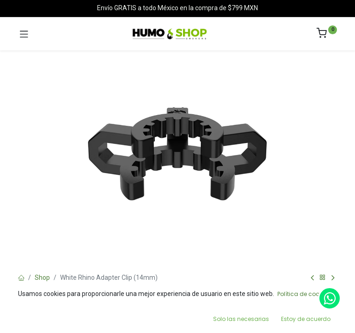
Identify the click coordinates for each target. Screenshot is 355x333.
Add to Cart (211, 295)
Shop (42, 277)
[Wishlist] (251, 316)
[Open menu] (177, 319)
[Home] (30, 317)
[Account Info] (324, 317)
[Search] (103, 317)
